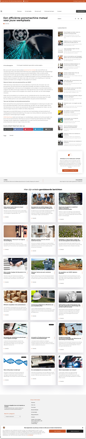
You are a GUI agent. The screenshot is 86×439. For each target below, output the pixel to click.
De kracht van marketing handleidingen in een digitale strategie (15, 338)
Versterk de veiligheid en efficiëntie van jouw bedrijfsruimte (42, 305)
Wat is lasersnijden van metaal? (67, 370)
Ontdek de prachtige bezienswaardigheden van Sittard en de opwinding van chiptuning (70, 338)
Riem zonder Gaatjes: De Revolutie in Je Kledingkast (15, 273)
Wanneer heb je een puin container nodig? (41, 273)
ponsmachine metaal (29, 70)
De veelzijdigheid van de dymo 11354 (41, 370)
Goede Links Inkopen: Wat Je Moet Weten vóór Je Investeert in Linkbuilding (36, 421)
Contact (59, 11)
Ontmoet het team (49, 11)
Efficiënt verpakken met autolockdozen (15, 304)
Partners (19, 11)
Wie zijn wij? (38, 11)
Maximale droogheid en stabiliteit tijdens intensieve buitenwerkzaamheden (68, 208)
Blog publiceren (34, 414)
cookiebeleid (30, 435)
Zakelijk (7, 23)
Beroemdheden (34, 409)
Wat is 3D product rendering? (12, 370)
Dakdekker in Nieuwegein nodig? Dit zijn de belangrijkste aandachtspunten (69, 240)
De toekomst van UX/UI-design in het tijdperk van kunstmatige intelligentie (42, 207)
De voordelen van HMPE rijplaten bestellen (68, 273)
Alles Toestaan (57, 431)
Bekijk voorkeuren (75, 431)
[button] (82, 427)
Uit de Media (28, 11)
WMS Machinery (7, 117)
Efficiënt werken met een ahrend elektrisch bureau (40, 240)
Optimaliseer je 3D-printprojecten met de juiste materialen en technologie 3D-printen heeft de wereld (70, 306)
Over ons (33, 404)
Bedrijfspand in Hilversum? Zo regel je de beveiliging (14, 240)
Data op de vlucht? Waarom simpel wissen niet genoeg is (13, 207)
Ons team (33, 407)
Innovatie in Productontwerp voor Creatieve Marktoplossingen (40, 338)
